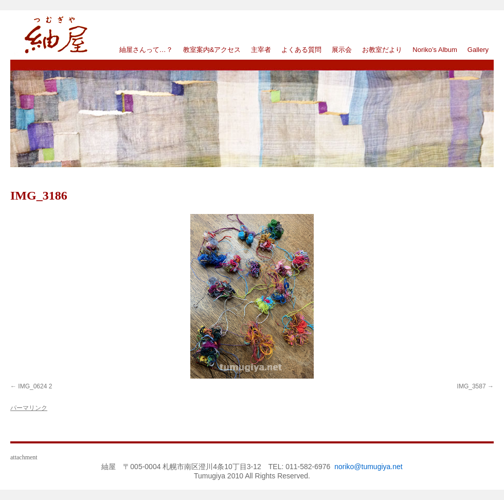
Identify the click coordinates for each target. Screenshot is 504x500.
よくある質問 (301, 49)
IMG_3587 (471, 386)
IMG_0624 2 (35, 386)
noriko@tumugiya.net (368, 466)
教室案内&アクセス (212, 49)
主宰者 (261, 49)
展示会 (342, 49)
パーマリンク (28, 408)
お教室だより (382, 49)
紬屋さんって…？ (146, 49)
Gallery (478, 49)
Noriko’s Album (434, 49)
